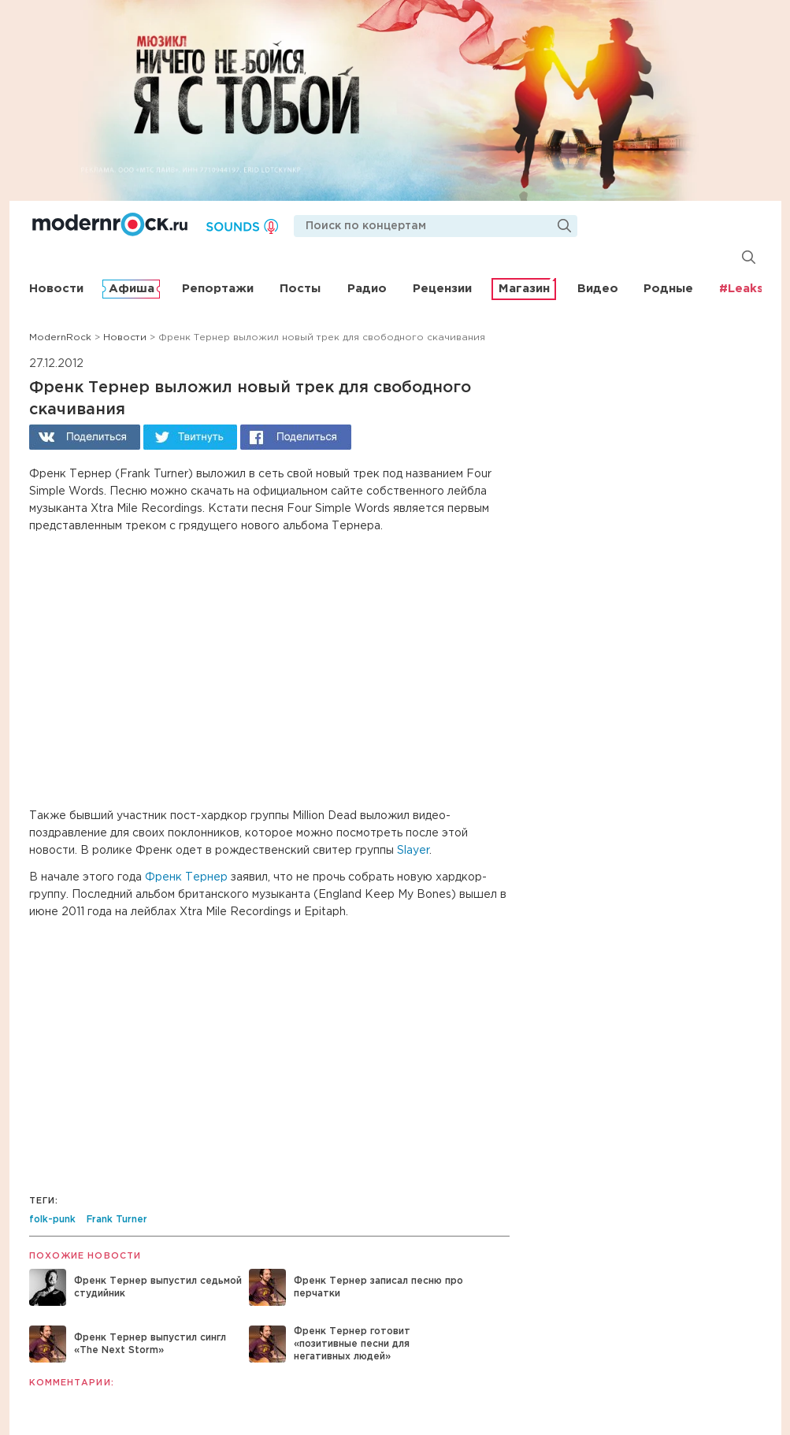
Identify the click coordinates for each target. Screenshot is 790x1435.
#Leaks (741, 289)
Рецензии (442, 289)
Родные (668, 289)
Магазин (524, 289)
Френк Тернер (186, 877)
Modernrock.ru (110, 224)
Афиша (131, 289)
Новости (56, 289)
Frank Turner (117, 1219)
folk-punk (52, 1219)
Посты (300, 289)
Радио (367, 289)
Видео (597, 289)
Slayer (413, 850)
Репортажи (218, 289)
